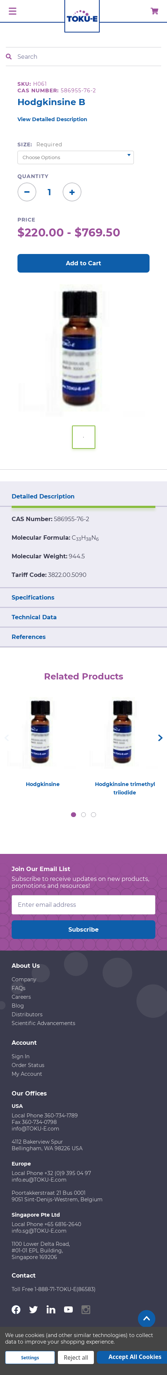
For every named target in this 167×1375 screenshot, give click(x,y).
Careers (21, 997)
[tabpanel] (42, 740)
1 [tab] (73, 814)
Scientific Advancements (43, 1023)
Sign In (20, 1056)
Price (26, 219)
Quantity (32, 176)
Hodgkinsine (43, 784)
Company (24, 979)
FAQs (18, 988)
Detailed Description (43, 496)
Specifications (33, 597)
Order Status (28, 1065)
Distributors (27, 1014)
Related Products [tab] (83, 676)
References (29, 636)
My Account (27, 1074)
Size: (39, 144)
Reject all (76, 1357)
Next (160, 738)
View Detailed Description (52, 119)
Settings (30, 1358)
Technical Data (34, 617)
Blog (18, 1005)
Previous (6, 738)
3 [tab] (93, 814)
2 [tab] (83, 814)
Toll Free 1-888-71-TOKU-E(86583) (54, 1289)
